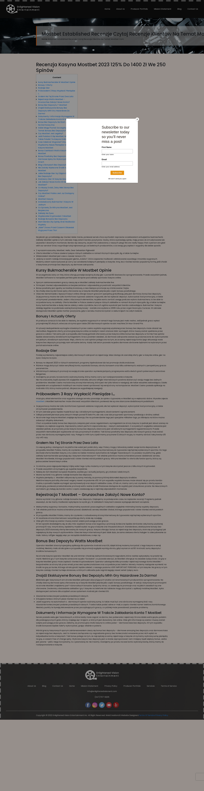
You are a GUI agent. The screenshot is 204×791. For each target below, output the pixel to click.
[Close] (137, 119)
